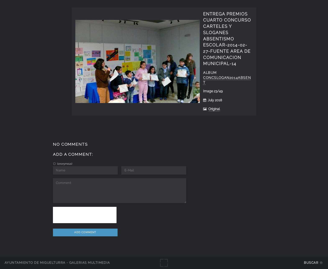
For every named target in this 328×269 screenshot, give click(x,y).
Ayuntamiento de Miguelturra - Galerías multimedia (57, 262)
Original (214, 109)
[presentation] (85, 215)
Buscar (311, 262)
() (64, 163)
